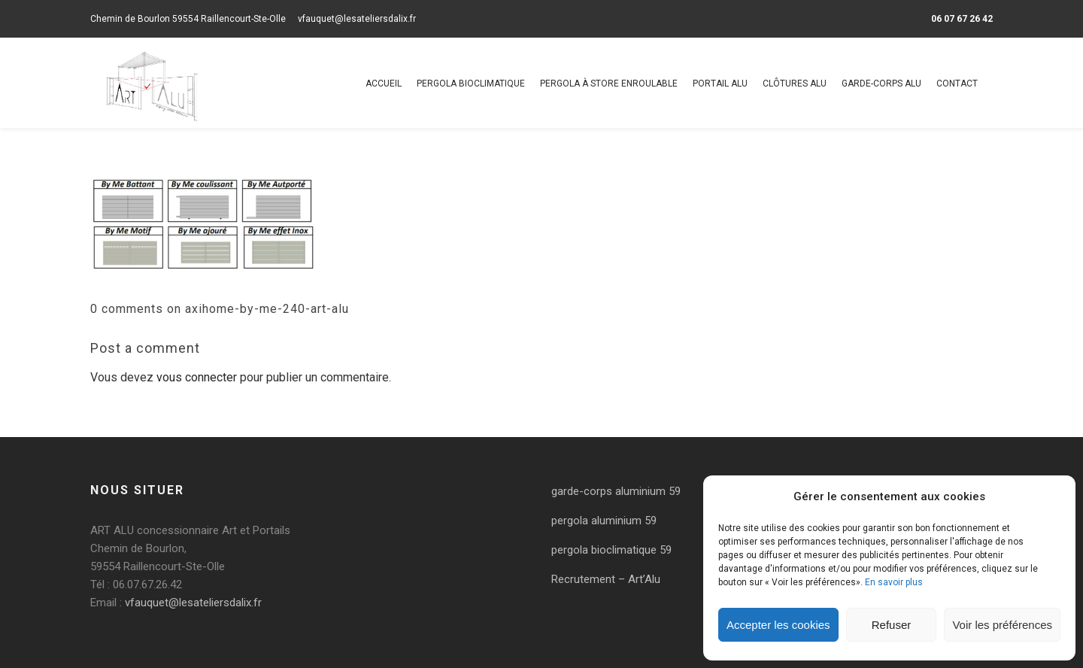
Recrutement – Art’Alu (605, 579)
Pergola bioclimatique (471, 83)
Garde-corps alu (881, 83)
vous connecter (196, 377)
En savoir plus (894, 582)
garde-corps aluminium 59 (616, 491)
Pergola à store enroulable (609, 83)
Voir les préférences (1002, 624)
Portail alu (720, 83)
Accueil (384, 83)
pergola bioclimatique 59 (611, 550)
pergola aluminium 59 (604, 520)
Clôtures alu (795, 83)
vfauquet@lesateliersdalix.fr (357, 19)
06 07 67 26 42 (962, 19)
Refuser (892, 624)
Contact (957, 83)
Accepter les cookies (778, 624)
